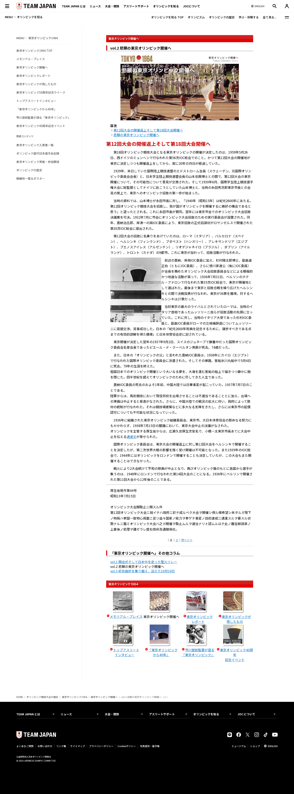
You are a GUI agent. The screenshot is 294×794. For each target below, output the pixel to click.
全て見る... (270, 17)
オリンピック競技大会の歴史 (42, 697)
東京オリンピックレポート (33, 76)
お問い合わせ (45, 746)
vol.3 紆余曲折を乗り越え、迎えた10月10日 (142, 570)
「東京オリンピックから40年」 (36, 109)
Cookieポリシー (127, 746)
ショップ (255, 746)
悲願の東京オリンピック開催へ (136, 134)
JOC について (256, 714)
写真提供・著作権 (149, 746)
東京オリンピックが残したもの (36, 84)
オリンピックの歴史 (222, 17)
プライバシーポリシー (101, 746)
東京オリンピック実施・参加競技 (37, 162)
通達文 (131, 436)
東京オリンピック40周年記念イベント (40, 126)
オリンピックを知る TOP (167, 17)
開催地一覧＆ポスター (30, 178)
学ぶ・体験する (249, 17)
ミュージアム (239, 746)
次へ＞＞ (187, 540)
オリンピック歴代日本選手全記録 (37, 153)
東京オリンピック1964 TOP (34, 51)
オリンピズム (196, 17)
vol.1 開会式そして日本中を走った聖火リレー (143, 561)
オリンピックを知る (166, 6)
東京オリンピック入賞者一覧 (34, 145)
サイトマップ (77, 746)
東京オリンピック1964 (74, 697)
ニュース (95, 6)
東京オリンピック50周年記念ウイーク (40, 92)
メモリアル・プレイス (30, 59)
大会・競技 (124, 714)
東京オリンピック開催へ (32, 67)
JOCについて (191, 6)
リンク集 (61, 746)
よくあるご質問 (24, 746)
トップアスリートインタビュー (36, 101)
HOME (19, 697)
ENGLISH (273, 746)
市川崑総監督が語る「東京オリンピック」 (42, 117)
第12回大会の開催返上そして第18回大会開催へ (148, 130)
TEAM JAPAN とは (35, 714)
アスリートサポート (136, 6)
